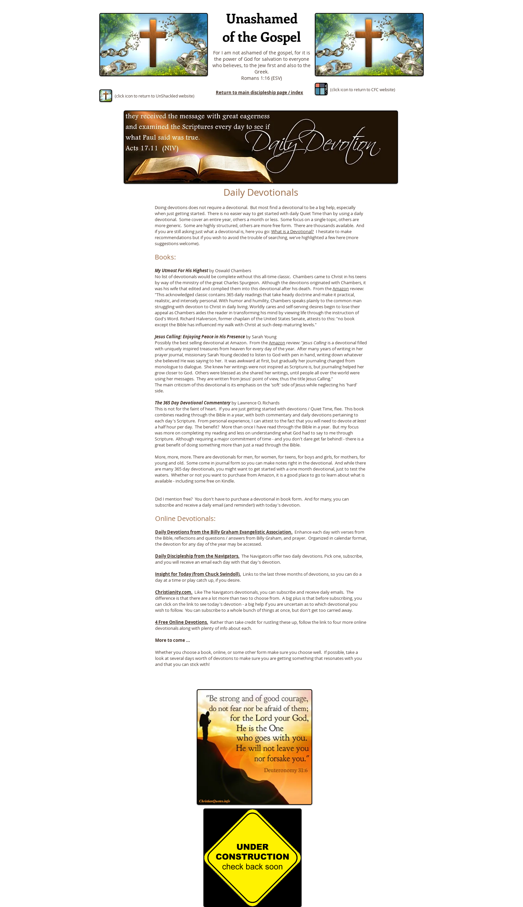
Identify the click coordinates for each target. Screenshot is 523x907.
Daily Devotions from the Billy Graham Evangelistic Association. (224, 532)
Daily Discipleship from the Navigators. (197, 556)
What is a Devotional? (292, 231)
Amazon (341, 289)
